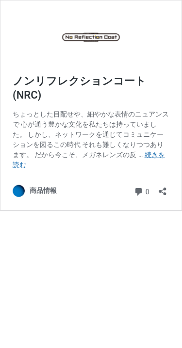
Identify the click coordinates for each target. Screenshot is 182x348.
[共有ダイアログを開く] (162, 188)
